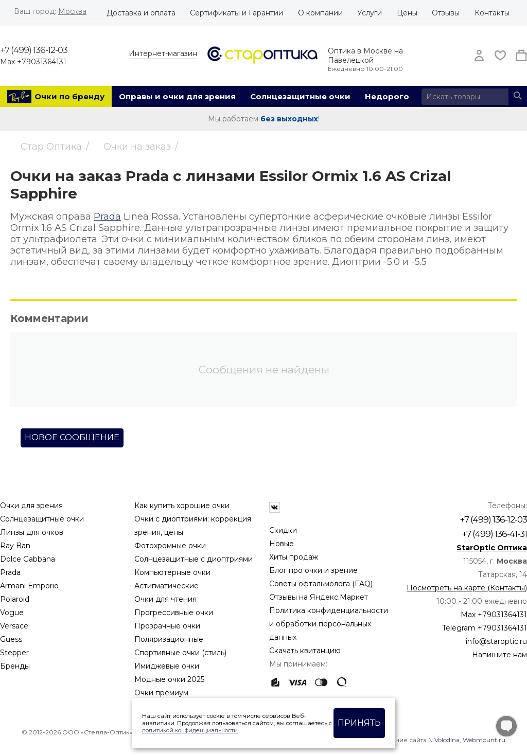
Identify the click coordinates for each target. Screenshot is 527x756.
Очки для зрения (31, 505)
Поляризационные (168, 639)
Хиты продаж (293, 557)
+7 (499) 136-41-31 (494, 534)
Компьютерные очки (172, 572)
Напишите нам (499, 654)
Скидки (283, 530)
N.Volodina (444, 740)
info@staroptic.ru (496, 641)
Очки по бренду (69, 96)
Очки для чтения (165, 599)
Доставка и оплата (141, 12)
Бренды (15, 666)
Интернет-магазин (163, 53)
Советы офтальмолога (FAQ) (321, 583)
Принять (359, 723)
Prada (107, 216)
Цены (407, 12)
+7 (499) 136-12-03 (33, 50)
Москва (72, 11)
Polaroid (14, 599)
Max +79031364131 (33, 61)
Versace (14, 626)
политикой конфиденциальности (190, 730)
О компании (320, 12)
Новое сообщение (72, 437)
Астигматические (166, 585)
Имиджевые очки (166, 666)
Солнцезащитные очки (300, 96)
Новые (281, 543)
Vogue (12, 612)
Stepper (14, 652)
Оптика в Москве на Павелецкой (365, 55)
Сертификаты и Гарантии (236, 12)
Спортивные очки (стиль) (180, 652)
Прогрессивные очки (173, 612)
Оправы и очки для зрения (177, 96)
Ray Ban (15, 545)
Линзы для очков (31, 532)
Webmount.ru (484, 740)
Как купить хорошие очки (182, 505)
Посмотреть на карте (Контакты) (467, 587)
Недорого (387, 96)
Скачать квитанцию (305, 650)
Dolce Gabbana (27, 559)
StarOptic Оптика (491, 547)
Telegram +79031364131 (484, 628)
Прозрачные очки (167, 626)
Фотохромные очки (170, 545)
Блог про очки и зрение (313, 570)
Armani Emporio (29, 585)
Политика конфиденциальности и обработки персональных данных (328, 624)
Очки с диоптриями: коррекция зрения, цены (192, 525)
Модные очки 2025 (169, 679)
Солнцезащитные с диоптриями (193, 559)
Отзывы (446, 12)
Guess (11, 639)
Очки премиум (161, 692)
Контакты (492, 12)
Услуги (369, 12)
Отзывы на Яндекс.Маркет (318, 597)
